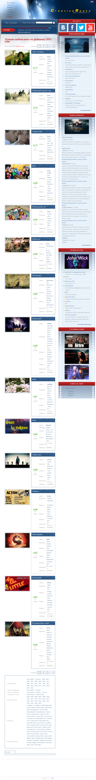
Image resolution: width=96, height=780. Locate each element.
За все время (30, 679)
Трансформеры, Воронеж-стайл (41, 90)
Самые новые (30, 694)
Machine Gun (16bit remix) (49, 255)
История (29, 742)
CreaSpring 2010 (31, 712)
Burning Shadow (37, 318)
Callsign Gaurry (36, 454)
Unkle (49, 350)
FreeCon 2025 (39, 736)
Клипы (9, 7)
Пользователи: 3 (70, 388)
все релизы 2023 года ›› (85, 324)
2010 (44, 681)
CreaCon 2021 (44, 733)
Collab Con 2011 (44, 714)
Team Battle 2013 (41, 718)
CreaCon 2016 (44, 725)
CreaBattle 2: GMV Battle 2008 (42, 705)
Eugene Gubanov (67, 207)
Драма (28, 738)
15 (48, 154)
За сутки (44, 692)
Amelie (49, 59)
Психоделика (41, 742)
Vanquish (49, 498)
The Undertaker (36, 275)
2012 (28, 683)
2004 (43, 679)
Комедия (37, 738)
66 (48, 368)
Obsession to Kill (69, 281)
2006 (28, 681)
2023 (47, 685)
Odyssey (67, 310)
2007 (32, 681)
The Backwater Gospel (49, 285)
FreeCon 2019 (43, 731)
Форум (9, 16)
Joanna (48, 429)
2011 (47, 681)
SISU (66, 292)
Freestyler (68, 301)
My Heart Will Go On (50, 145)
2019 (32, 685)
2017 (47, 683)
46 (47, 523)
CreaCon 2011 (30, 716)
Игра (42, 738)
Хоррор (34, 742)
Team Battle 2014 (43, 720)
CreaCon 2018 (40, 729)
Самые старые (40, 694)
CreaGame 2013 (31, 718)
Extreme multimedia (70, 85)
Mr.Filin (65, 150)
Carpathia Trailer (37, 131)
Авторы (9, 9)
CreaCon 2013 (48, 716)
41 (48, 195)
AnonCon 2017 (47, 727)
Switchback (35, 491)
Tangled (48, 427)
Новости (10, 5)
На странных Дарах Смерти (40, 623)
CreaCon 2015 (41, 723)
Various (49, 218)
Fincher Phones (66, 148)
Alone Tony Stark (70, 297)
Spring (34, 379)
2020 (36, 685)
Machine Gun (36, 239)
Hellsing (65, 225)
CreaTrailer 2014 (31, 723)
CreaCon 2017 (38, 727)
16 (47, 79)
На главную (11, 2)
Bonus (34, 166)
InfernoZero (66, 185)
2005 (47, 679)
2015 (40, 683)
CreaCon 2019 (34, 731)
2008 (36, 681)
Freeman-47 (66, 240)
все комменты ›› (87, 245)
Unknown (49, 634)
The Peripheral (69, 285)
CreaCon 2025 (48, 736)
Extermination (69, 80)
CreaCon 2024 (31, 736)
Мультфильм (48, 738)
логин (6, 22)
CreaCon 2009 (43, 709)
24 (47, 307)
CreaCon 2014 (34, 720)
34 (47, 661)
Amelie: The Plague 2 (38, 52)
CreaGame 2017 (31, 729)
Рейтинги (10, 12)
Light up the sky (69, 306)
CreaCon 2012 (39, 716)
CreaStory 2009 (39, 707)
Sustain (49, 473)
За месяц (37, 679)
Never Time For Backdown (72, 76)
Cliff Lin (48, 546)
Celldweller (50, 500)
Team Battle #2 (41, 712)
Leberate (65, 139)
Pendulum (50, 184)
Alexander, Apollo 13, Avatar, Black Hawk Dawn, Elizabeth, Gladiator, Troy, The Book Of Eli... (50, 336)
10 (48, 408)
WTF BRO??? (69, 69)
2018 (28, 685)
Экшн (33, 738)
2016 (44, 683)
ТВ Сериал (38, 744)
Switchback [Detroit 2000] (50, 507)
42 (48, 611)
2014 (36, 683)
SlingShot (67, 98)
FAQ (8, 14)
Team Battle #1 (34, 709)
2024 (28, 688)
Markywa (71, 393)
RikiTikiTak (66, 163)
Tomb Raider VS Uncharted (72, 103)
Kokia (49, 395)
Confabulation (69, 89)
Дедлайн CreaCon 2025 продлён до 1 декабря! (33, 28)
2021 (40, 685)
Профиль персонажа (45, 740)
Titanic (49, 138)
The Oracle (68, 62)
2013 (32, 683)
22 (46, 264)
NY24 (67, 276)
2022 (44, 685)
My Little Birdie (36, 578)
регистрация (13, 22)
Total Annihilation (37, 534)
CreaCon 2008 (31, 707)
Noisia (48, 250)
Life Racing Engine (70, 94)
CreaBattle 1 (30, 705)
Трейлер (29, 740)
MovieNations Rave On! (39, 207)
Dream (34, 420)
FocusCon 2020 (34, 733)
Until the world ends (70, 315)
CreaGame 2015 (34, 725)
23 (48, 479)
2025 (32, 688)
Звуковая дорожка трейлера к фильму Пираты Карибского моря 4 (50, 643)
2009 (40, 681)
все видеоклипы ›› (86, 110)
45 (48, 120)
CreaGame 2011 (34, 714)
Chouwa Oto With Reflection (50, 400)
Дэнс (32, 744)
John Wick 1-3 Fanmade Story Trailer (75, 272)
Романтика (36, 740)
